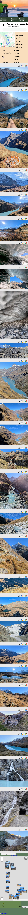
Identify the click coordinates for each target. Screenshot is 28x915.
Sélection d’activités (3, 19)
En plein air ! (14, 8)
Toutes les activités (22, 19)
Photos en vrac (14, 19)
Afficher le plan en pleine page (8, 854)
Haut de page (4, 913)
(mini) (3, 57)
